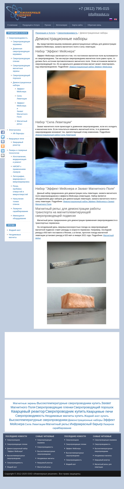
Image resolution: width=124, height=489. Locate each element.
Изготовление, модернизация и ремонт (19, 159)
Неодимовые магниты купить (64, 415)
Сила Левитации (20, 97)
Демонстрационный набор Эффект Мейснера (90, 67)
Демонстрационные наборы (19, 83)
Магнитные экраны (24, 403)
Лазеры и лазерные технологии (18, 151)
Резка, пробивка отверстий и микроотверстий (19, 190)
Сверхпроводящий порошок (19, 76)
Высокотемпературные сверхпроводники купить (69, 403)
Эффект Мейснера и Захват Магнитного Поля (20, 110)
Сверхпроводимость (18, 38)
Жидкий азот (14, 230)
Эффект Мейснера (20, 90)
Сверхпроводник (13, 440)
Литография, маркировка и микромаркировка (19, 179)
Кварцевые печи (16, 138)
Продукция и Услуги (45, 33)
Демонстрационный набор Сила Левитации (55, 135)
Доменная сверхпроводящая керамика (19, 51)
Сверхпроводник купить (65, 411)
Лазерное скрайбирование (19, 209)
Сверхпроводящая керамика (19, 42)
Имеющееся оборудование (19, 217)
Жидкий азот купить (96, 415)
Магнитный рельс (20, 122)
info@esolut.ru (98, 14)
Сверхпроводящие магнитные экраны (19, 68)
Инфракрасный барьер (86, 424)
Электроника (15, 130)
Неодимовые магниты (15, 235)
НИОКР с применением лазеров (19, 169)
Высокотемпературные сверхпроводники (38, 420)
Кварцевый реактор (18, 143)
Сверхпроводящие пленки (19, 59)
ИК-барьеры (18, 133)
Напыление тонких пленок (18, 201)
